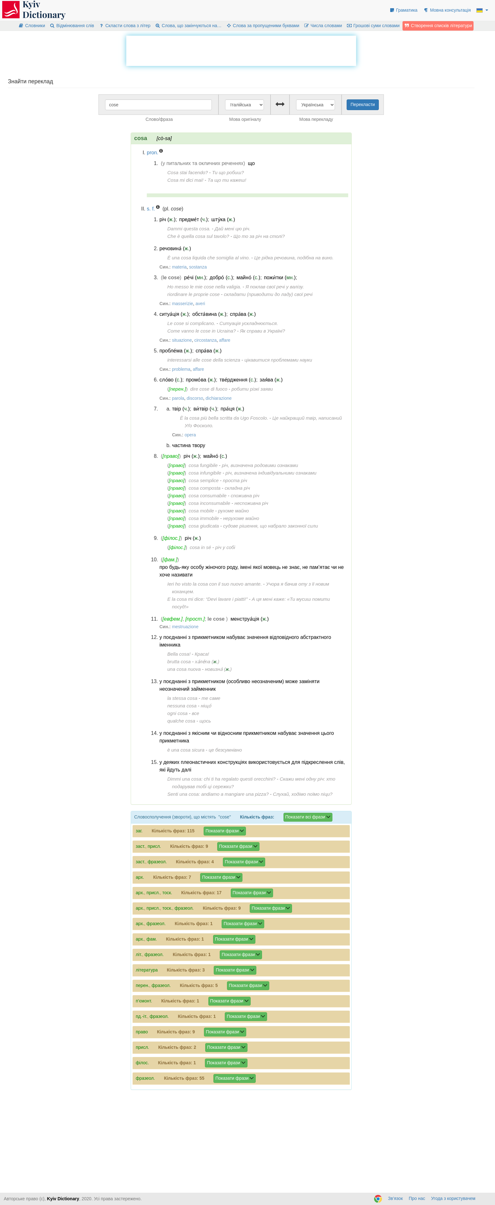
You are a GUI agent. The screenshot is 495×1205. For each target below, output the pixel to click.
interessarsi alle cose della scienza (203, 360)
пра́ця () (232, 408)
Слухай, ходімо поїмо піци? (302, 794)
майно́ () (248, 277)
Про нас (417, 1198)
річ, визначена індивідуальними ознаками (270, 473)
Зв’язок (395, 1198)
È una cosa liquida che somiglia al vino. (208, 257)
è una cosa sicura (186, 750)
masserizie (182, 303)
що (251, 163)
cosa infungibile (205, 473)
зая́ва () (271, 379)
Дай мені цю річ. (232, 228)
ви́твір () (205, 408)
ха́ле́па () (207, 661)
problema (181, 369)
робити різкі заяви (252, 389)
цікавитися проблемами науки (278, 360)
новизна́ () (218, 669)
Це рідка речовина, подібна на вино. (294, 257)
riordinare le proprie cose (193, 294)
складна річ (237, 488)
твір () (181, 408)
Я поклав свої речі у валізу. (275, 286)
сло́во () (170, 379)
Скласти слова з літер (124, 25)
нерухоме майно (241, 518)
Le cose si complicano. (191, 323)
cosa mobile (201, 510)
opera (190, 434)
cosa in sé (200, 547)
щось (205, 721)
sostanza (198, 266)
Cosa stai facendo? (187, 172)
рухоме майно (233, 510)
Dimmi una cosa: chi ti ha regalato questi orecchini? (221, 779)
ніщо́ (206, 705)
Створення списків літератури (438, 25)
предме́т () (193, 219)
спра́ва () (243, 314)
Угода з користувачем (453, 1198)
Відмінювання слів (72, 25)
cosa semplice (204, 480)
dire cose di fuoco (208, 389)
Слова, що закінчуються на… (188, 25)
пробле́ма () (175, 350)
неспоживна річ (251, 503)
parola (178, 398)
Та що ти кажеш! (227, 180)
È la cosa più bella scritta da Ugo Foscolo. (224, 418)
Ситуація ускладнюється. (248, 323)
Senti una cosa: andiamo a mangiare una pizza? (218, 794)
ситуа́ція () (174, 314)
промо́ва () (201, 379)
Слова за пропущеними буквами (262, 25)
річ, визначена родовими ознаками (260, 465)
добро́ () (221, 277)
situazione (182, 340)
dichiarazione (219, 398)
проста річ (235, 480)
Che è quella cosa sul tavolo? (198, 236)
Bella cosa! (178, 654)
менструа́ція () (249, 619)
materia (179, 266)
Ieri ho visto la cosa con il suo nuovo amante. (214, 584)
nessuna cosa (182, 705)
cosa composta (205, 488)
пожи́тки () (280, 277)
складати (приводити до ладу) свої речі (268, 294)
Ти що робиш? (228, 172)
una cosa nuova (184, 669)
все (195, 713)
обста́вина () (209, 314)
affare (224, 340)
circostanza (205, 340)
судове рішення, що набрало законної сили (270, 526)
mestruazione (185, 626)
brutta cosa (179, 661)
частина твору (188, 445)
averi (200, 303)
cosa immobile (204, 518)
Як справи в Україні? (262, 331)
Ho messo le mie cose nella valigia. (204, 286)
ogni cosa (177, 713)
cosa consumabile (208, 495)
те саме (210, 698)
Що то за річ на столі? (259, 236)
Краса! (202, 654)
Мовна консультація (447, 10)
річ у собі (225, 547)
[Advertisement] (241, 50)
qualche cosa (181, 721)
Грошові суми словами (373, 25)
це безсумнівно (225, 750)
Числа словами (323, 25)
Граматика (403, 10)
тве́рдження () (237, 379)
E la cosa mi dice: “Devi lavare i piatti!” (207, 599)
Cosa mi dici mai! (185, 180)
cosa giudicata (204, 526)
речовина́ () (175, 248)
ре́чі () (195, 277)
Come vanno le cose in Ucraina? (201, 331)
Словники (31, 25)
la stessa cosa (182, 698)
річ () (167, 219)
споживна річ (245, 495)
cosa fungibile (203, 465)
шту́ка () (223, 219)
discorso (195, 398)
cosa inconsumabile (209, 503)
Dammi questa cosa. (189, 228)
